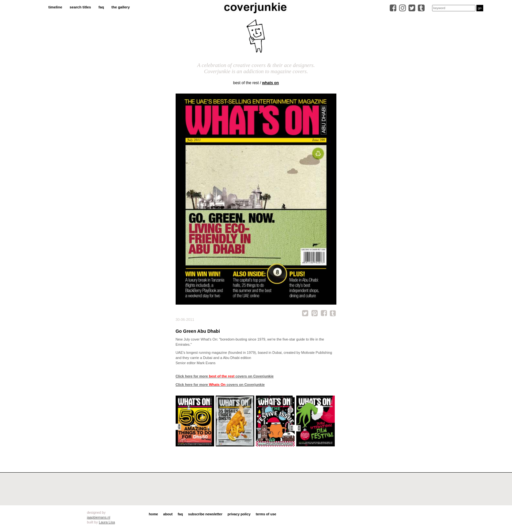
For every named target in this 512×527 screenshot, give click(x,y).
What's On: (209, 339)
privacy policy (239, 514)
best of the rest (246, 83)
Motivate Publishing (316, 352)
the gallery (121, 7)
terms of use (266, 514)
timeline (55, 7)
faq (101, 7)
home (153, 514)
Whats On (270, 83)
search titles (80, 7)
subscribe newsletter (205, 514)
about (168, 514)
